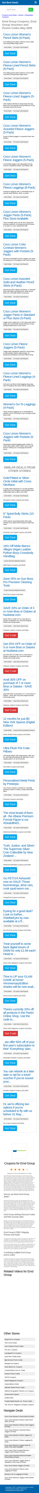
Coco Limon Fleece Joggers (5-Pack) (17, 1465)
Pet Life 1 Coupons (11, 1350)
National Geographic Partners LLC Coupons (19, 1391)
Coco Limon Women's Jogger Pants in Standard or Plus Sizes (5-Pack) (17, 1461)
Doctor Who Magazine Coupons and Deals (17, 963)
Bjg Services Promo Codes (14, 1360)
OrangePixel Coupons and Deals (14, 897)
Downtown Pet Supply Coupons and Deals (17, 532)
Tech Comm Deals (11, 1343)
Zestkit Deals (9, 1398)
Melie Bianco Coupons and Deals (14, 565)
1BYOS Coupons (10, 1377)
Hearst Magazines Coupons (14, 1380)
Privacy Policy (10, 1489)
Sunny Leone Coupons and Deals (14, 995)
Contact (31, 1487)
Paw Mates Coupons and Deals (13, 767)
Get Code (10, 635)
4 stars (23, 1169)
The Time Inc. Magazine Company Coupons (19, 1405)
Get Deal (10, 53)
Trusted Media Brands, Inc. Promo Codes (18, 1401)
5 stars (27, 1169)
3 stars (19, 1169)
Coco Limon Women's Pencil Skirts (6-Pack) (19, 1416)
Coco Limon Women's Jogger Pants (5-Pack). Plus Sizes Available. (18, 1446)
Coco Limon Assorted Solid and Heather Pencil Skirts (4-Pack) (18, 1456)
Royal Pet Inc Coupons (12, 1339)
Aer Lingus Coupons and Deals (13, 1123)
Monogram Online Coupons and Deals (16, 500)
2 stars (15, 1169)
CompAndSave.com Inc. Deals (15, 1370)
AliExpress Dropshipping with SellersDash (16, 1489)
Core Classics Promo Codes (14, 1346)
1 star (12, 1169)
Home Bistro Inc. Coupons (13, 1367)
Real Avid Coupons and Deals (13, 594)
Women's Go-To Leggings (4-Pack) (16, 1474)
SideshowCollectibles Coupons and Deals (17, 832)
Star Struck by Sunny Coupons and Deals (17, 930)
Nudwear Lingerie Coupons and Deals (15, 630)
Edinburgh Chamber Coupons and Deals (16, 1058)
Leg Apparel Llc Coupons (13, 1353)
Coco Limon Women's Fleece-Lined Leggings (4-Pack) (16, 1470)
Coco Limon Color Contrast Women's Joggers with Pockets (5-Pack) (17, 1451)
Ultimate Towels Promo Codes (15, 1387)
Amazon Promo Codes (12, 1374)
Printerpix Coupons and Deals (13, 799)
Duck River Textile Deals (13, 1356)
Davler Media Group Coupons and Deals (16, 734)
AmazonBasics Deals (12, 1384)
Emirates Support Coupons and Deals (15, 1090)
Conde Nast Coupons (12, 1394)
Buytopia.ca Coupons (12, 1363)
